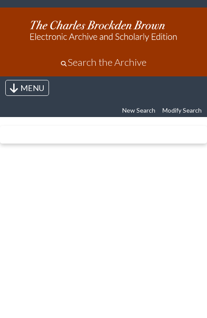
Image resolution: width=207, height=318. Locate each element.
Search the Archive (107, 62)
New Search (138, 110)
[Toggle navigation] (27, 88)
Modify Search (182, 110)
